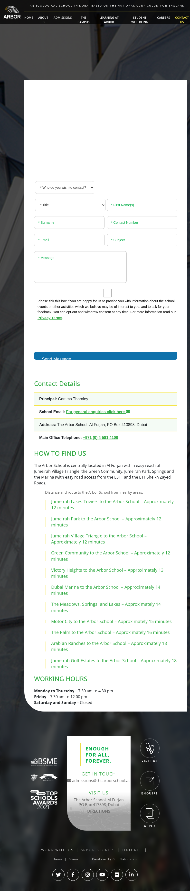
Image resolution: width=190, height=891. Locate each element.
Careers (163, 18)
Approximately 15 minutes (145, 621)
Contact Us (182, 20)
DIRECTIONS (98, 811)
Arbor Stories (98, 849)
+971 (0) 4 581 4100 (100, 438)
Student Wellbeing (139, 20)
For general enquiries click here (98, 412)
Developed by (102, 859)
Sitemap (74, 859)
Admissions (63, 18)
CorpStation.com (124, 859)
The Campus (83, 20)
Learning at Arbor (109, 20)
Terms (58, 859)
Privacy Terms (50, 318)
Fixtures (132, 849)
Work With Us (57, 849)
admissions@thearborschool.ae (99, 780)
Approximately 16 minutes (143, 632)
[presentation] (71, 335)
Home (28, 18)
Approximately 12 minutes (78, 542)
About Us (43, 20)
